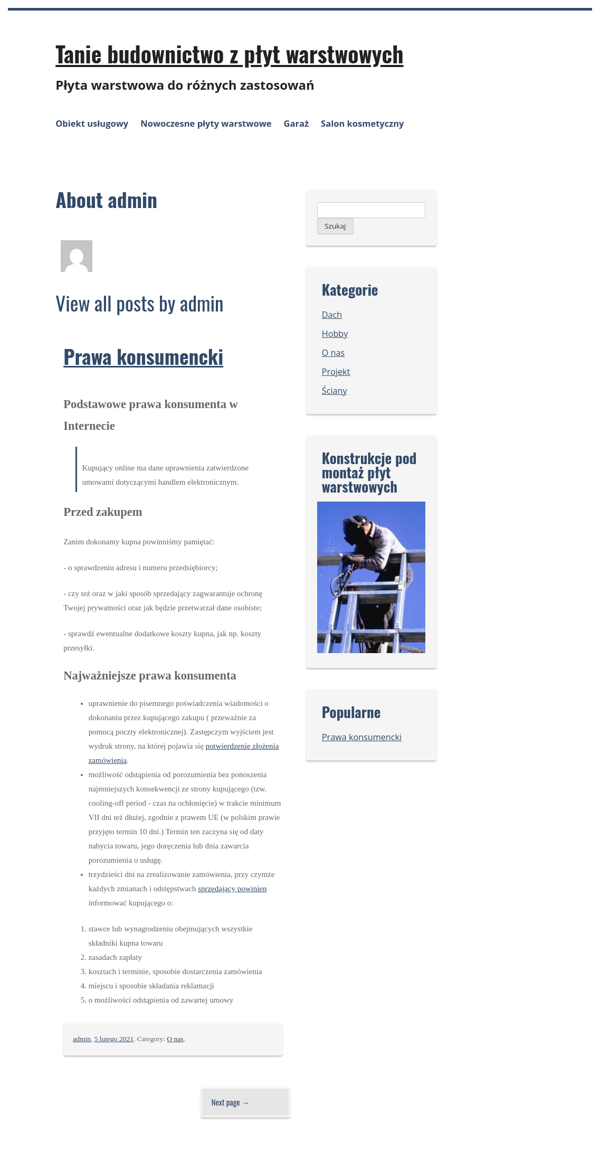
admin (82, 1039)
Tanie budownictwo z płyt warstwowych (229, 53)
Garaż (296, 123)
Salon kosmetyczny (362, 123)
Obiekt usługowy (91, 123)
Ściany (334, 391)
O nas (175, 1039)
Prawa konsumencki (143, 356)
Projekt (336, 372)
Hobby (335, 333)
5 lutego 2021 (114, 1039)
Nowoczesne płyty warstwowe (205, 123)
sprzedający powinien (232, 888)
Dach (332, 314)
